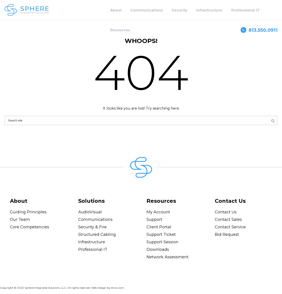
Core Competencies (29, 227)
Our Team (20, 219)
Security (179, 10)
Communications (146, 10)
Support (154, 219)
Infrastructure (209, 10)
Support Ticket (161, 234)
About (116, 10)
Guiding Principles (28, 212)
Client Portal (159, 227)
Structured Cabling (97, 234)
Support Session (162, 242)
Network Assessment (168, 257)
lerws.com (117, 287)
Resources (120, 30)
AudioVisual (90, 212)
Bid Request (227, 234)
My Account (158, 212)
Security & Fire (92, 227)
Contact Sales (228, 219)
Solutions (91, 201)
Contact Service (230, 227)
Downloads (158, 249)
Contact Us (230, 201)
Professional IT (245, 10)
